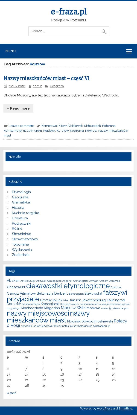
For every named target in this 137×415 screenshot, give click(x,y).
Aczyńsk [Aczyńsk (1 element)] (41, 280)
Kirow (62, 126)
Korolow (63, 130)
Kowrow (91, 130)
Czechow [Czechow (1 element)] (116, 287)
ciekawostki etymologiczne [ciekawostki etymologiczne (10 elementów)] (68, 286)
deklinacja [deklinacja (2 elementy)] (45, 293)
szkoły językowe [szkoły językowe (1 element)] (42, 326)
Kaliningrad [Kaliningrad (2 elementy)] (116, 300)
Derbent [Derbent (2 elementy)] (61, 293)
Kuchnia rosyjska (25, 213)
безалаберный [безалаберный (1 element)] (101, 326)
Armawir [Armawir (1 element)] (94, 280)
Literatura (20, 218)
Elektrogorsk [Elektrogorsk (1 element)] (76, 293)
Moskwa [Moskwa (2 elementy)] (93, 308)
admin (37, 86)
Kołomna (108, 126)
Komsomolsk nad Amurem (22, 130)
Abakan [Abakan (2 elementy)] (13, 281)
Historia (18, 208)
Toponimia (20, 244)
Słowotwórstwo (25, 239)
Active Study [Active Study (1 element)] (27, 280)
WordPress (104, 408)
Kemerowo (49, 126)
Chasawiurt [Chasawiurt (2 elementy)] (16, 287)
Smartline (125, 408)
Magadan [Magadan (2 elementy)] (52, 308)
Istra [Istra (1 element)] (65, 300)
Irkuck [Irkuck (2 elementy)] (57, 300)
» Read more (18, 108)
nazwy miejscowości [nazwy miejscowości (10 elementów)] (38, 313)
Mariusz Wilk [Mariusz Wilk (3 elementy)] (73, 307)
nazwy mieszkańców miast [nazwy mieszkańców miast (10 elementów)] (48, 316)
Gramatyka (21, 202)
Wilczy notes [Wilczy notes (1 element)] (61, 326)
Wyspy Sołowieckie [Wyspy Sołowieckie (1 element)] (81, 326)
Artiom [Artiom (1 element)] (104, 280)
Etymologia (21, 192)
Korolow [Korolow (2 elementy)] (14, 304)
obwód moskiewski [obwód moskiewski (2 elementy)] (97, 321)
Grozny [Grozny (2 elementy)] (46, 300)
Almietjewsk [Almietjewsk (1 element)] (54, 280)
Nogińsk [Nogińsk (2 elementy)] (74, 321)
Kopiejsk (49, 130)
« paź (11, 393)
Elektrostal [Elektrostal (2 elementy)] (93, 293)
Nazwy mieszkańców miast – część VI (46, 78)
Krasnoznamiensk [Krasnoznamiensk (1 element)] (90, 304)
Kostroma (77, 130)
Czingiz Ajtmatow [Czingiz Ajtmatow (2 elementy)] (21, 293)
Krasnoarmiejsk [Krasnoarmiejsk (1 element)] (31, 304)
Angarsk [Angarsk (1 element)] (67, 280)
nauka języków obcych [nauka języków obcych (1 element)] (114, 308)
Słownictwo (21, 234)
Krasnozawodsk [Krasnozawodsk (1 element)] (69, 304)
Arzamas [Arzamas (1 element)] (114, 280)
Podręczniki (21, 223)
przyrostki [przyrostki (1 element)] (26, 326)
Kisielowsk (75, 126)
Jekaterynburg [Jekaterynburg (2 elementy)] (94, 300)
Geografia (57, 86)
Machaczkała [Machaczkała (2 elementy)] (32, 308)
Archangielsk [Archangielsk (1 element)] (80, 280)
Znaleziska (20, 255)
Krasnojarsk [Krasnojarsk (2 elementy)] (50, 304)
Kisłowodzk (92, 126)
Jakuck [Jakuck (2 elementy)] (75, 300)
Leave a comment (21, 126)
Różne (17, 228)
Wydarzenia (22, 250)
